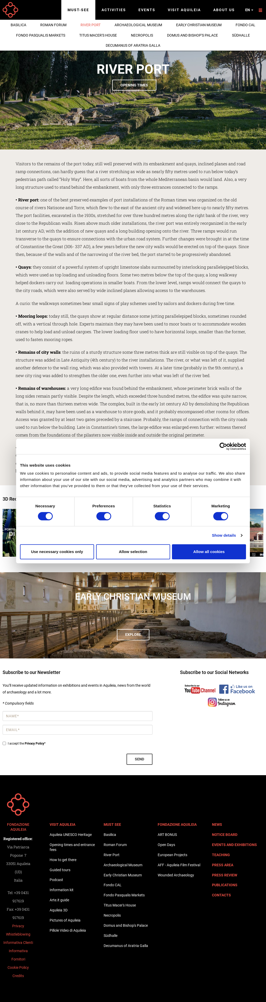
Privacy (18, 926)
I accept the (24, 743)
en (249, 10)
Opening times (134, 85)
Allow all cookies (209, 551)
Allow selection (133, 551)
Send (139, 759)
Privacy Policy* (35, 743)
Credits (18, 976)
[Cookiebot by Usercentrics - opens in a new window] (223, 446)
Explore (133, 634)
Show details (224, 535)
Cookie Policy (18, 967)
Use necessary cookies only (57, 551)
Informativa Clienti (18, 942)
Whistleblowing (18, 934)
